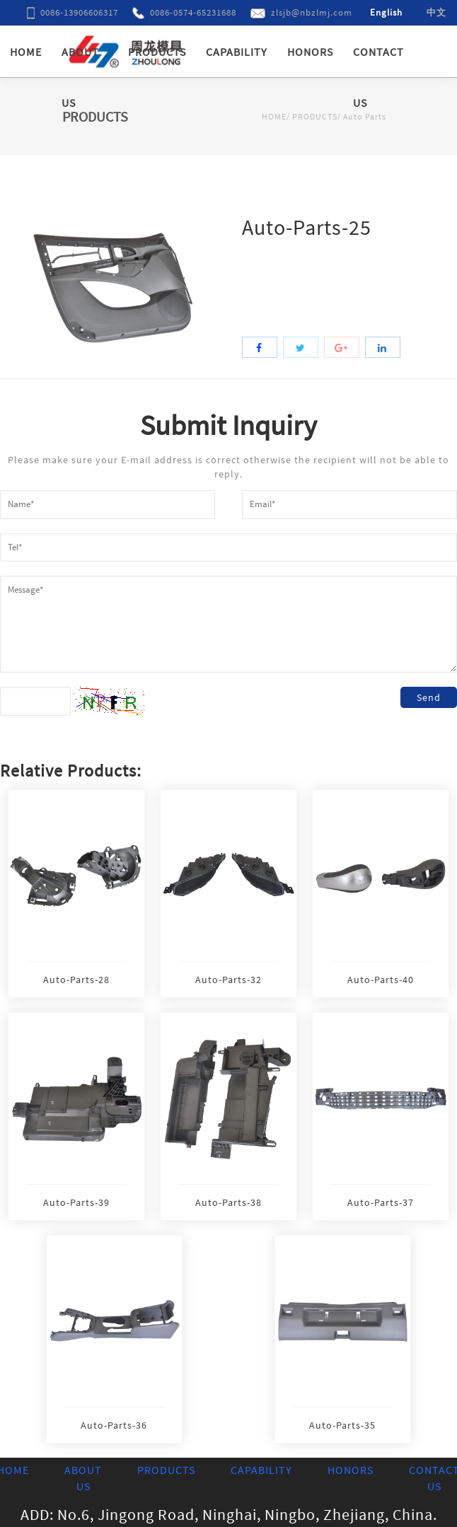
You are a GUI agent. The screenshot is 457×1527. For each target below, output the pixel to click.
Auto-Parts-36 (114, 1425)
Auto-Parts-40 (380, 979)
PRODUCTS (157, 52)
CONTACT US (378, 77)
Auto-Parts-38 (228, 1202)
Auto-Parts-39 (76, 1202)
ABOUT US (80, 77)
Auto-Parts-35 (342, 1425)
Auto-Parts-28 (76, 979)
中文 (436, 12)
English (386, 12)
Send (429, 697)
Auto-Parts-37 (380, 1202)
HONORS (310, 52)
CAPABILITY (236, 52)
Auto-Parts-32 (228, 979)
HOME (26, 52)
